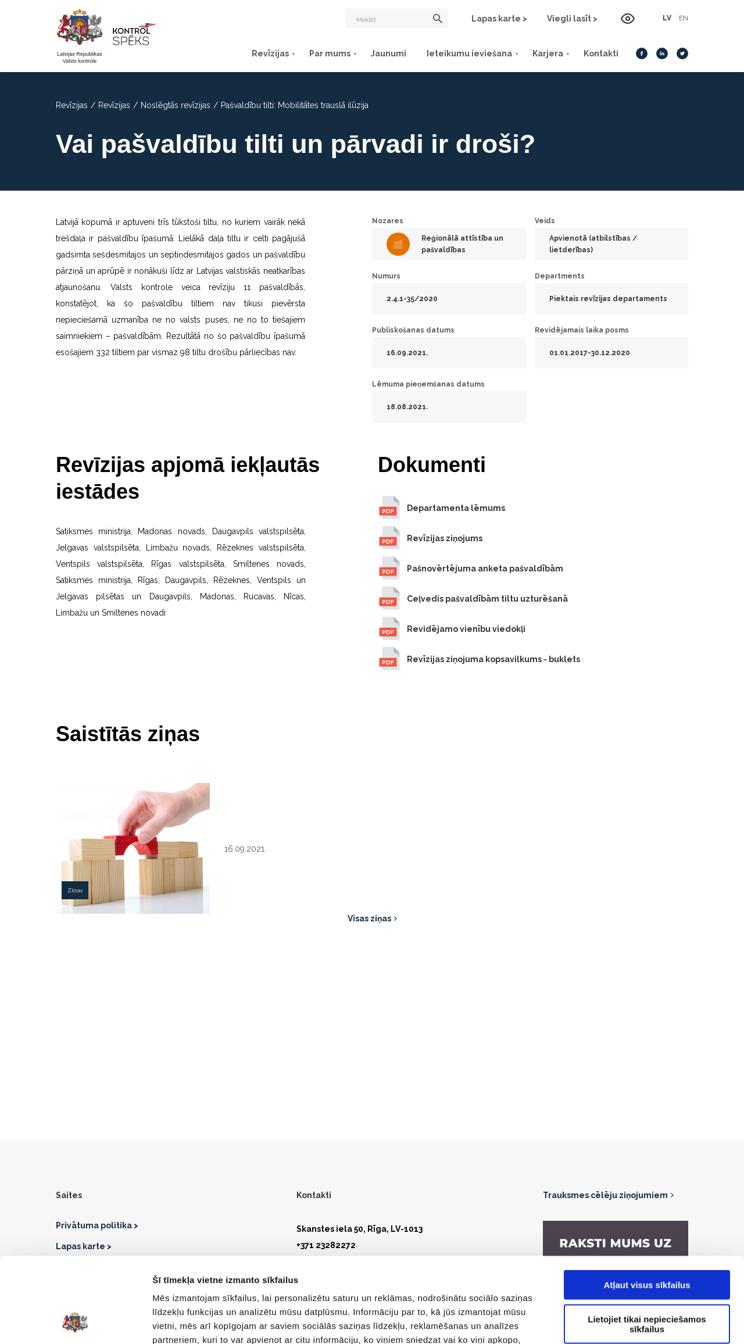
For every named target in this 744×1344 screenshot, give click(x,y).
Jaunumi (388, 53)
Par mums (329, 53)
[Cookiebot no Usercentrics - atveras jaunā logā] (75, 1321)
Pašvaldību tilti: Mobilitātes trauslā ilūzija (295, 105)
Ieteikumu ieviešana (469, 53)
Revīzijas (270, 53)
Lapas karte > (499, 18)
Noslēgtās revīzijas (175, 105)
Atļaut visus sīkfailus (646, 1205)
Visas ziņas (369, 918)
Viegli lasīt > (572, 18)
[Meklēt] (397, 18)
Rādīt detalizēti (633, 1321)
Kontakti (601, 53)
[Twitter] (682, 53)
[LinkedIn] (662, 53)
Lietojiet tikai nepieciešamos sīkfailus (647, 1244)
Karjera (547, 53)
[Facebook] (642, 53)
